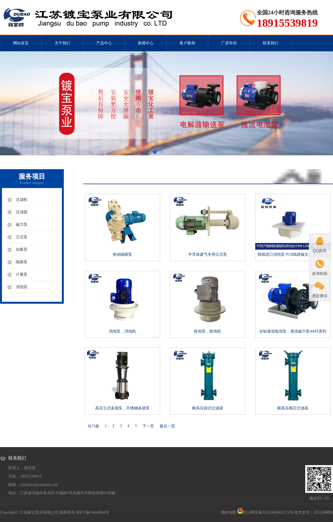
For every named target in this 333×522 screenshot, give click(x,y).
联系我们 (270, 43)
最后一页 (167, 426)
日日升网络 (323, 512)
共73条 (93, 426)
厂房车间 (229, 43)
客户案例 (187, 43)
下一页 (148, 426)
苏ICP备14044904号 (92, 512)
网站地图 (228, 512)
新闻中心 (145, 43)
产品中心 (104, 43)
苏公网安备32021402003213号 (268, 512)
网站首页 (21, 43)
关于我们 (62, 43)
